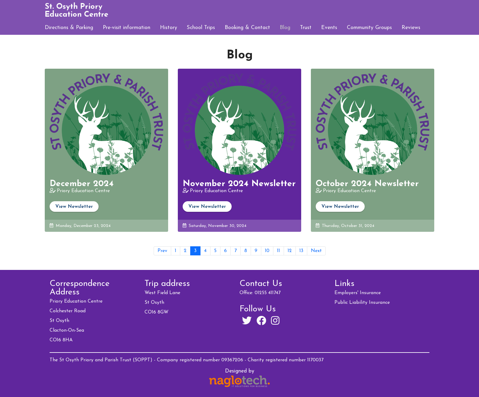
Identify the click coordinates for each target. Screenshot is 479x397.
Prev (162, 250)
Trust (305, 27)
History (168, 27)
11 (278, 250)
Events (329, 27)
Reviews (411, 27)
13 (301, 250)
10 (267, 250)
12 (290, 250)
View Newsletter (74, 206)
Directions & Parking (69, 27)
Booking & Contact (247, 27)
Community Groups (369, 27)
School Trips (201, 27)
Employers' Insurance (357, 292)
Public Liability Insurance (362, 302)
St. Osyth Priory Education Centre (76, 10)
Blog (285, 27)
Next (316, 250)
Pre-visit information (126, 27)
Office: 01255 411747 (260, 292)
